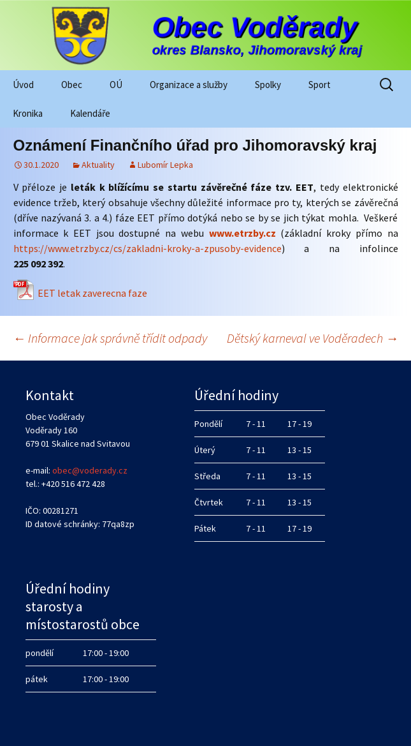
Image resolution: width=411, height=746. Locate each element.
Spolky (268, 84)
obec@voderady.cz (89, 470)
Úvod (23, 84)
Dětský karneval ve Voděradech (312, 338)
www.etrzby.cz (242, 233)
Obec (71, 84)
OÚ (116, 84)
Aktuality (98, 164)
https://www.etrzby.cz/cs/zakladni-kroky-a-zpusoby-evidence (147, 248)
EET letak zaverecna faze (92, 293)
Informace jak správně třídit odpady (110, 338)
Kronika (28, 113)
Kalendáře (90, 113)
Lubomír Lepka (165, 164)
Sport (319, 84)
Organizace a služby (188, 84)
